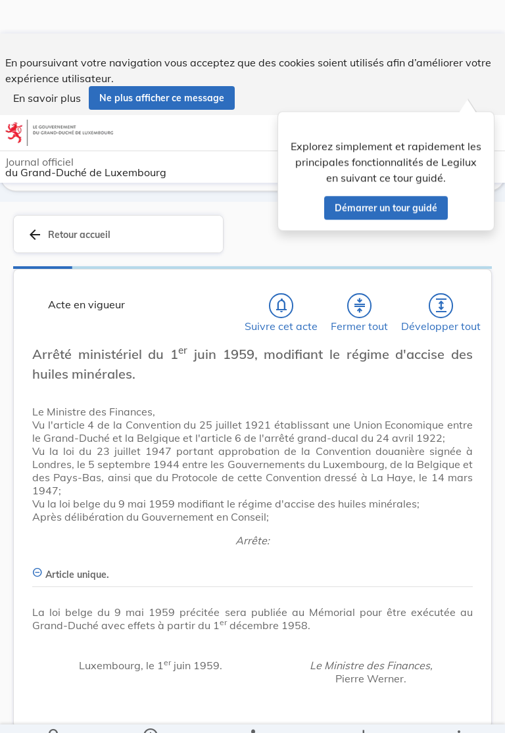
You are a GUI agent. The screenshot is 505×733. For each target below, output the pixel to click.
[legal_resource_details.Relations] (252, 712)
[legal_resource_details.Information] (150, 712)
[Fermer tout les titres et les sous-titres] (359, 305)
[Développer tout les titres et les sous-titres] (441, 305)
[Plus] (458, 712)
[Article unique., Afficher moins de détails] (252, 567)
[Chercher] (54, 712)
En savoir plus (47, 64)
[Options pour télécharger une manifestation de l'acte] (362, 712)
